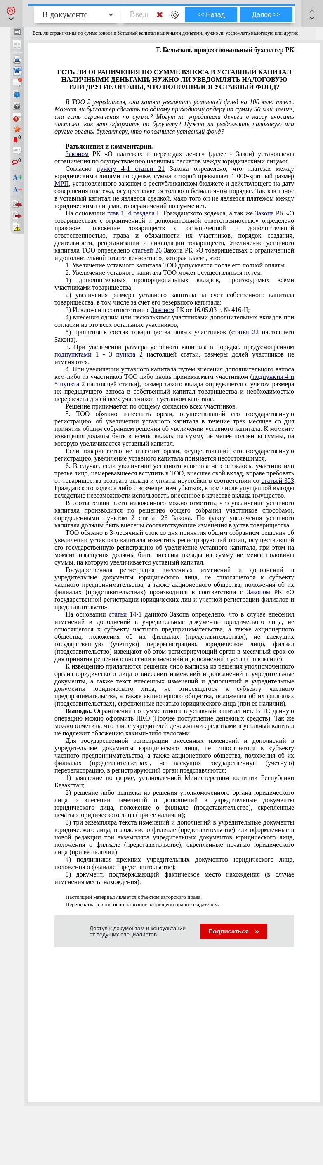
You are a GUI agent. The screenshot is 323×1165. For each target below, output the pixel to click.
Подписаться (233, 931)
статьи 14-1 (124, 614)
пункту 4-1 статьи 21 (131, 168)
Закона (264, 213)
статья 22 (245, 332)
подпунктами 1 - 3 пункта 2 (98, 354)
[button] (11, 13)
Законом (77, 153)
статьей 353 (277, 480)
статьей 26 (147, 250)
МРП (61, 183)
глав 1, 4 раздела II (134, 213)
